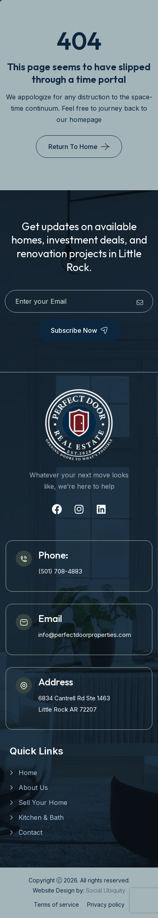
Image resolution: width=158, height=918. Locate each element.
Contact (30, 832)
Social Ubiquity (105, 890)
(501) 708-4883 (60, 571)
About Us (33, 788)
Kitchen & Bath (41, 817)
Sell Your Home (43, 802)
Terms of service (56, 904)
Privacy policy (106, 904)
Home (28, 773)
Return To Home (73, 147)
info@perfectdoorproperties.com (84, 635)
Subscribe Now (79, 330)
